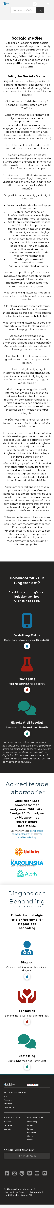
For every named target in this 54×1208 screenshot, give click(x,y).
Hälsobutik (42, 640)
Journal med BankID (35, 727)
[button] (48, 4)
